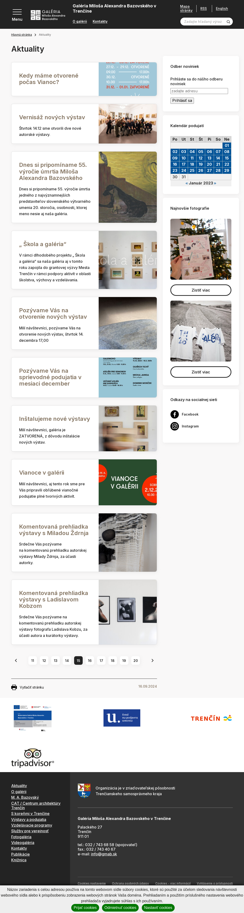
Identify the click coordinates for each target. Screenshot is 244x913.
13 (55, 661)
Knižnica (18, 860)
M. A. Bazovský (25, 797)
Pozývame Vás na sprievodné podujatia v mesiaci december (50, 377)
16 (90, 661)
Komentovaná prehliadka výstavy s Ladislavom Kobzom (53, 599)
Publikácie (20, 854)
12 (44, 661)
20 (135, 661)
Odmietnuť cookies (120, 908)
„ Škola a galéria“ (42, 244)
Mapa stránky (186, 8)
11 (32, 661)
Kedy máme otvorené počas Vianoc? (48, 78)
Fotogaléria (21, 836)
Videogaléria (22, 842)
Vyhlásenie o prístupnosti (215, 883)
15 (78, 661)
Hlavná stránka (21, 34)
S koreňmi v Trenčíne (30, 813)
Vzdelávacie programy (31, 825)
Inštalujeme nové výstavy (54, 418)
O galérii (80, 21)
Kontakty (100, 21)
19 (124, 661)
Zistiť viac (201, 290)
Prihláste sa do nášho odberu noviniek (196, 81)
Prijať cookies (85, 908)
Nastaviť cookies (158, 908)
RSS (203, 8)
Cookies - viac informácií (173, 883)
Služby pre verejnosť (30, 831)
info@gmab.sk (104, 854)
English (222, 8)
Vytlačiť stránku (27, 687)
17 (101, 661)
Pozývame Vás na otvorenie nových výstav (53, 313)
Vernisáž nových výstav (52, 117)
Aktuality (19, 785)
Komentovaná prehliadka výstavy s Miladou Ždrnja (54, 529)
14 (67, 661)
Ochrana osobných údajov (130, 883)
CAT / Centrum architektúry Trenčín (36, 805)
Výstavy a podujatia (28, 819)
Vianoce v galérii (41, 472)
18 (113, 661)
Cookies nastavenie (92, 883)
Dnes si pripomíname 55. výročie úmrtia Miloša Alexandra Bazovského (53, 171)
